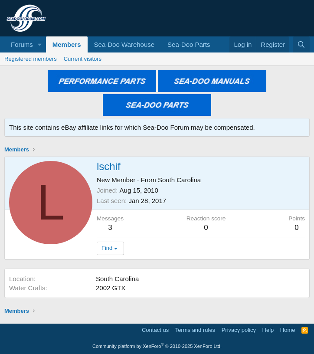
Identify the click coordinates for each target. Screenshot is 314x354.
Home (287, 330)
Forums (22, 44)
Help (268, 330)
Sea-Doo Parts (188, 44)
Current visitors (82, 59)
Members (66, 44)
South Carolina (179, 180)
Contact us (155, 330)
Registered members (30, 59)
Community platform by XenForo (157, 346)
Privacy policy (239, 330)
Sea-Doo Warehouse (124, 44)
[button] (40, 44)
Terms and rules (195, 330)
